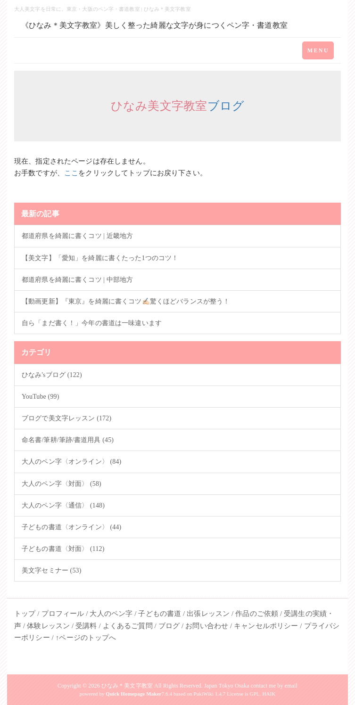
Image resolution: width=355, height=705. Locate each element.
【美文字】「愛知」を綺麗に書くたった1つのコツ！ (100, 258)
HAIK (268, 694)
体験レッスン (48, 626)
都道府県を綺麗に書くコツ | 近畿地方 (77, 235)
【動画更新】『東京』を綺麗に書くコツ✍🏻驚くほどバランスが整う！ (126, 301)
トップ (24, 613)
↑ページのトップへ (86, 637)
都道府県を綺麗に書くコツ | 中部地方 (77, 279)
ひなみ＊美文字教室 (127, 685)
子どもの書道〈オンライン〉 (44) (71, 527)
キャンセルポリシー (266, 626)
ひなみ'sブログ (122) (52, 374)
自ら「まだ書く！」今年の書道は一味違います (92, 323)
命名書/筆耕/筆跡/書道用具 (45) (68, 439)
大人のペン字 (111, 613)
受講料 (86, 626)
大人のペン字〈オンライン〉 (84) (71, 461)
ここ (71, 173)
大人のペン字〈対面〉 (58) (61, 483)
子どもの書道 (159, 613)
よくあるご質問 (128, 626)
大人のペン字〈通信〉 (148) (63, 505)
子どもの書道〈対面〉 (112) (63, 548)
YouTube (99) (40, 396)
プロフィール (62, 613)
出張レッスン (208, 613)
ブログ (226, 105)
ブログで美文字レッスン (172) (66, 418)
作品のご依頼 (256, 613)
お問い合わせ (206, 626)
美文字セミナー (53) (52, 570)
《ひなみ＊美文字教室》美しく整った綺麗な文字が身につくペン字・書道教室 (154, 25)
